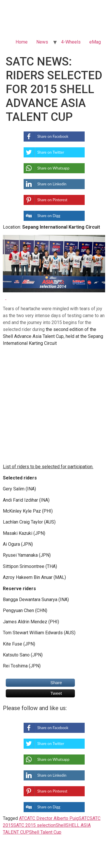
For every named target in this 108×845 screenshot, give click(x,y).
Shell (61, 825)
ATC (23, 818)
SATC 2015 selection (34, 825)
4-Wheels (71, 42)
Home (22, 42)
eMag (95, 42)
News (42, 42)
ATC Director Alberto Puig (53, 818)
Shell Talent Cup (45, 832)
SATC (84, 818)
